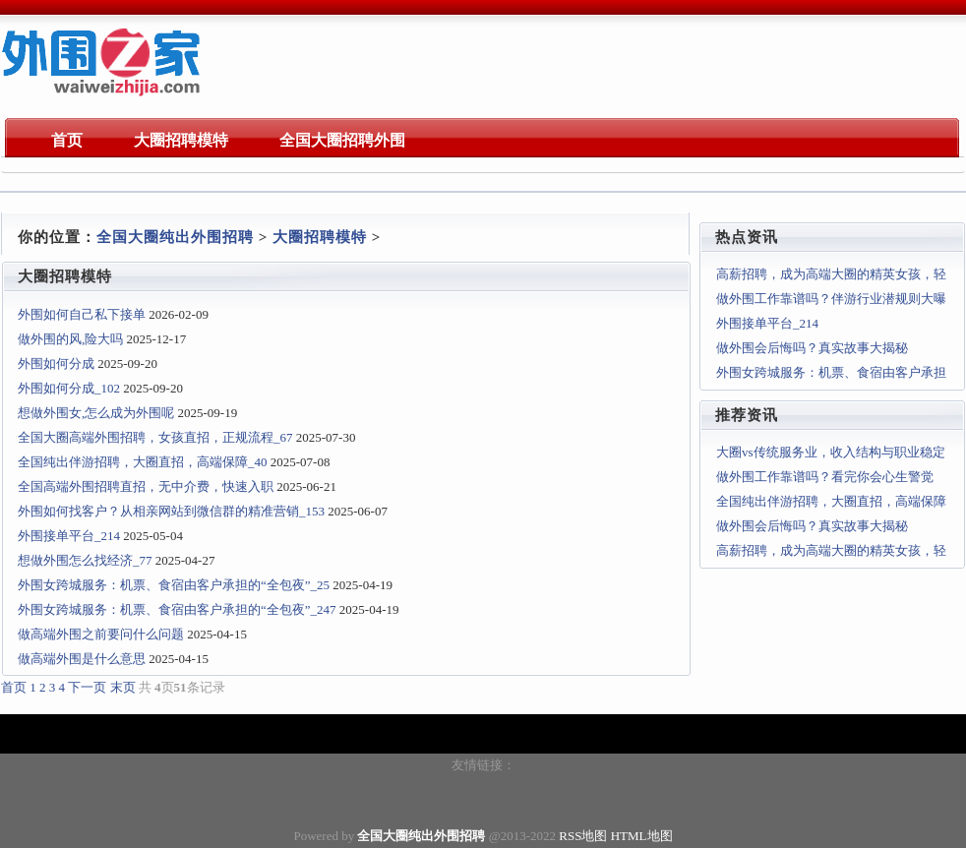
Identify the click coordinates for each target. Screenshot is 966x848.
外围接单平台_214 (69, 535)
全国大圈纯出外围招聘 (175, 237)
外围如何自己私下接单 (82, 314)
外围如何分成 (56, 363)
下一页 (87, 687)
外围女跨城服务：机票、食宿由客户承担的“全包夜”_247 (177, 609)
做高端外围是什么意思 (82, 658)
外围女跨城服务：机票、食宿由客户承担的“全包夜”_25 (174, 584)
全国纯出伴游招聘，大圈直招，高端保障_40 (143, 461)
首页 (14, 687)
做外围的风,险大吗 (70, 339)
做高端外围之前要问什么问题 (101, 634)
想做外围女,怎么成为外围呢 (96, 412)
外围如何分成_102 (69, 388)
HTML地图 (642, 835)
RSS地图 (583, 835)
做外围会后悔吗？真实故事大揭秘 (812, 347)
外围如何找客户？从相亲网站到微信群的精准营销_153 (171, 511)
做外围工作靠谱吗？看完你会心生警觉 (825, 476)
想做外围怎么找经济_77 (85, 560)
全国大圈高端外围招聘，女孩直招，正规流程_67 (155, 437)
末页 (123, 687)
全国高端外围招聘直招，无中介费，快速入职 (145, 486)
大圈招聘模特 (319, 237)
